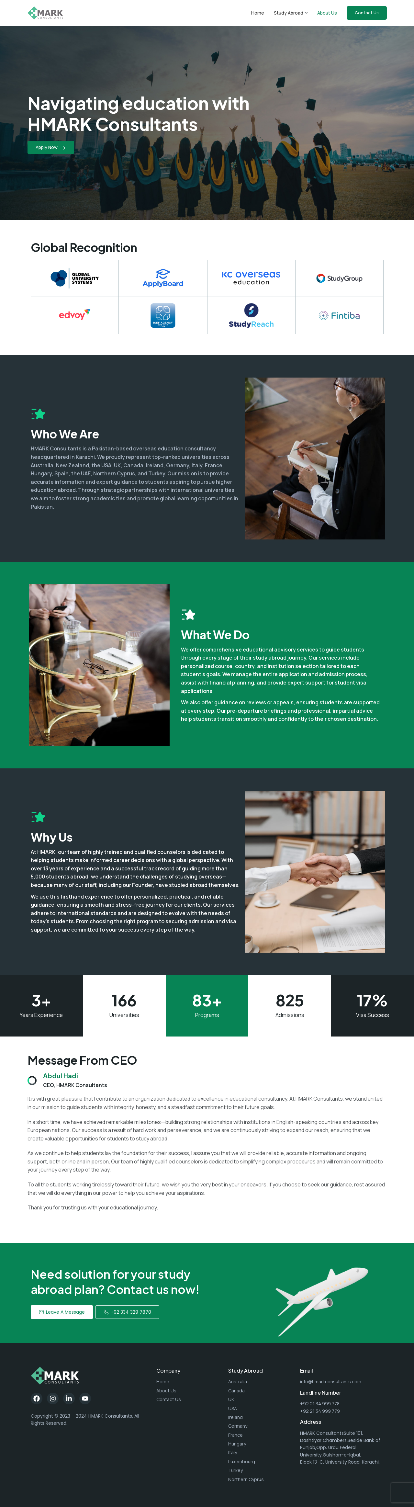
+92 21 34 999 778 (320, 1403)
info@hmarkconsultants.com (330, 1381)
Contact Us (367, 13)
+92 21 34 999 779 (320, 1411)
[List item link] (189, 1381)
